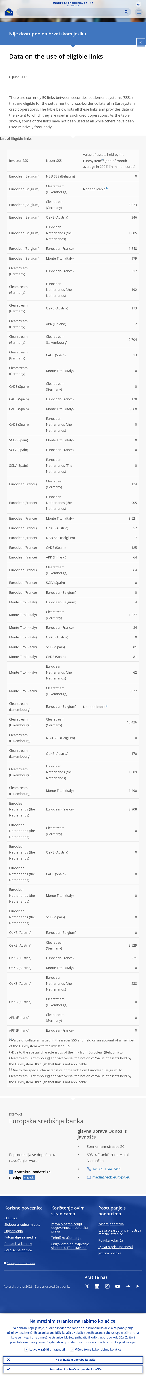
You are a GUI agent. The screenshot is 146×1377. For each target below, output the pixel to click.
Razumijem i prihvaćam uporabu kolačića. (75, 1369)
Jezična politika (109, 1253)
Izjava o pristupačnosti (115, 1247)
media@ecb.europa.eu (111, 1177)
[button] (138, 4)
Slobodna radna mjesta (22, 1224)
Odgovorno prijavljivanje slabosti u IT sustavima (70, 1246)
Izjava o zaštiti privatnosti (47, 1348)
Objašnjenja (13, 1231)
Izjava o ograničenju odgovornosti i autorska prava (69, 1227)
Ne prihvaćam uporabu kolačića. (75, 1358)
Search (126, 12)
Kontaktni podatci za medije (30, 1174)
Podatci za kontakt (18, 1243)
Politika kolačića (110, 1240)
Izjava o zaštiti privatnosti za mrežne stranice (119, 1232)
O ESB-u (10, 1218)
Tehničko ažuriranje (66, 1237)
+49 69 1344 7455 (106, 1168)
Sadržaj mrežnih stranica (21, 1263)
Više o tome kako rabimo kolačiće (98, 1348)
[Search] (71, 12)
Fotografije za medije (20, 1237)
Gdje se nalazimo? (18, 1250)
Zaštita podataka (111, 1224)
